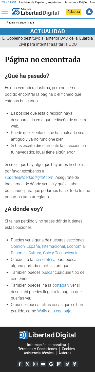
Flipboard (59, 364)
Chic (47, 253)
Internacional (53, 246)
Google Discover (51, 364)
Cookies (68, 348)
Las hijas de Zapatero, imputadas (40, 2)
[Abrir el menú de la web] (6, 12)
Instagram (35, 364)
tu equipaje (61, 311)
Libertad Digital (47, 335)
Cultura (34, 253)
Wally (42, 311)
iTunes (75, 364)
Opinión (18, 246)
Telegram (67, 364)
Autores (65, 353)
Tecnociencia (67, 253)
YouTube (43, 364)
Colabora (73, 12)
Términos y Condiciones (37, 348)
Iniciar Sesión (89, 11)
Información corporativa (46, 344)
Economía (76, 246)
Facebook (20, 364)
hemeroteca (44, 259)
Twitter (28, 364)
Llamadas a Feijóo (75, 2)
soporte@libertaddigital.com (29, 177)
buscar (48, 272)
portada (59, 285)
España (33, 246)
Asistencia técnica (39, 353)
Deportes (19, 253)
